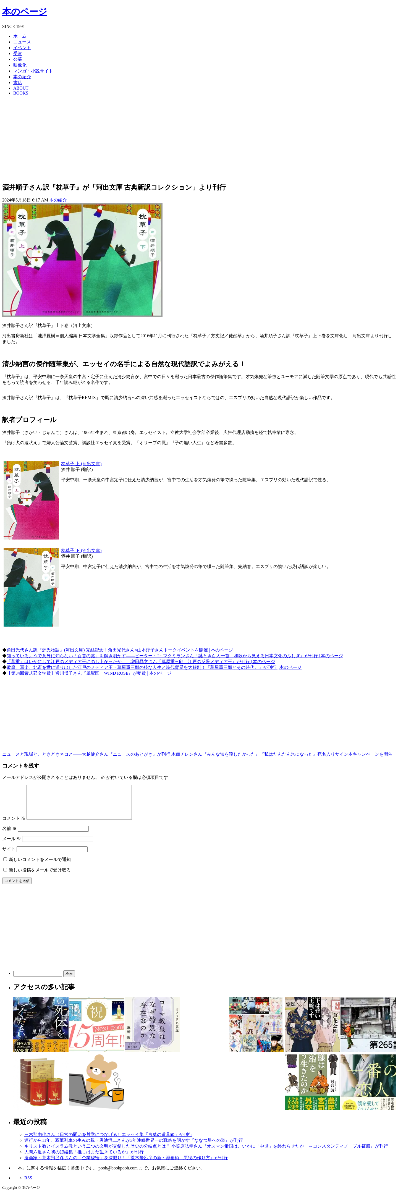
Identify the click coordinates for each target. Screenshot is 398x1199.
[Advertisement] (199, 138)
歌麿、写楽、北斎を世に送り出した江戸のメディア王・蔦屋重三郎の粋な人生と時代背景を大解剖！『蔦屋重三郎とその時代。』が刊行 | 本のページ (154, 667)
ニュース (22, 42)
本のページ (24, 12)
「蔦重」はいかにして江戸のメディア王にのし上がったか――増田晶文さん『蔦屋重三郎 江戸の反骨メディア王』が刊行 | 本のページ (141, 661)
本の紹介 (22, 76)
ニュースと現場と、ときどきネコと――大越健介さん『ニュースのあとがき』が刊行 (86, 754)
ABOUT (20, 88)
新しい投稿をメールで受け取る (40, 876)
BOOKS (20, 93)
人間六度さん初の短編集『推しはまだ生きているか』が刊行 (84, 1158)
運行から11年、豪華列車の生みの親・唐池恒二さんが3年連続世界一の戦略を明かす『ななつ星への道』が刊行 (133, 1147)
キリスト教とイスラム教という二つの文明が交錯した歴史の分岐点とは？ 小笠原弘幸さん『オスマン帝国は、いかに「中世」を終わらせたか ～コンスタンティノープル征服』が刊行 (206, 1152)
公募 (17, 59)
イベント (22, 47)
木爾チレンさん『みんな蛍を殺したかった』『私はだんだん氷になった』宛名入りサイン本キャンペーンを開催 (281, 754)
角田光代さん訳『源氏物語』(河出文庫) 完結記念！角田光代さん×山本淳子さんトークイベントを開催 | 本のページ (120, 650)
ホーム (20, 36)
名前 (9, 835)
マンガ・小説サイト (33, 71)
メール (11, 845)
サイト (8, 855)
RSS (28, 1184)
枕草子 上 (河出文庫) (81, 463)
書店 (17, 82)
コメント (13, 825)
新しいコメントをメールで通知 (40, 866)
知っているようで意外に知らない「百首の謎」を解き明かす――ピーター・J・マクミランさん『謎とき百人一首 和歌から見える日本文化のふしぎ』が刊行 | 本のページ (175, 655)
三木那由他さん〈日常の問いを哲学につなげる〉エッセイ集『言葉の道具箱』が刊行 (108, 1141)
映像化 (20, 65)
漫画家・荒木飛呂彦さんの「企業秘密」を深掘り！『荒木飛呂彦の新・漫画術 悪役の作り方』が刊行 (126, 1164)
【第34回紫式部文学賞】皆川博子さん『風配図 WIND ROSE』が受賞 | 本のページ (89, 673)
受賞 (17, 53)
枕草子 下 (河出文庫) (81, 550)
